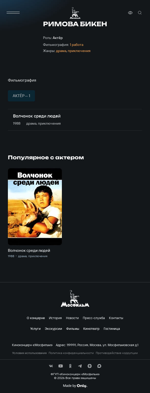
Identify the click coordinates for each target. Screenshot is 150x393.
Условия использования (29, 353)
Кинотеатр (91, 328)
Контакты (116, 318)
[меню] (13, 13)
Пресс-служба (94, 318)
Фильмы (72, 328)
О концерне (36, 318)
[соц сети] (51, 366)
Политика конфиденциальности (71, 353)
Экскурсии (53, 328)
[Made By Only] (75, 386)
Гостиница (112, 328)
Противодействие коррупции (117, 353)
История (55, 318)
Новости (72, 318)
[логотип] (75, 13)
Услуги (35, 328)
